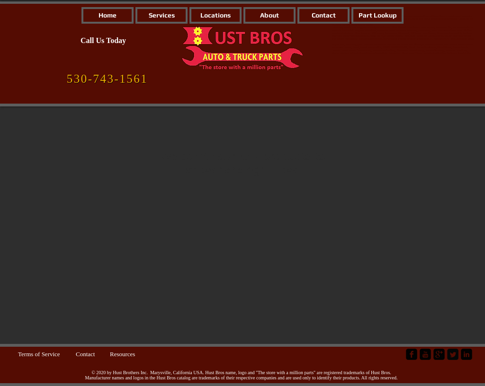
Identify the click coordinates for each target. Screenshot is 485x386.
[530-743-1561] (107, 79)
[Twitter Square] (452, 354)
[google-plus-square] (439, 354)
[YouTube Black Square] (425, 354)
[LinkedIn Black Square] (466, 354)
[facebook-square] (411, 354)
